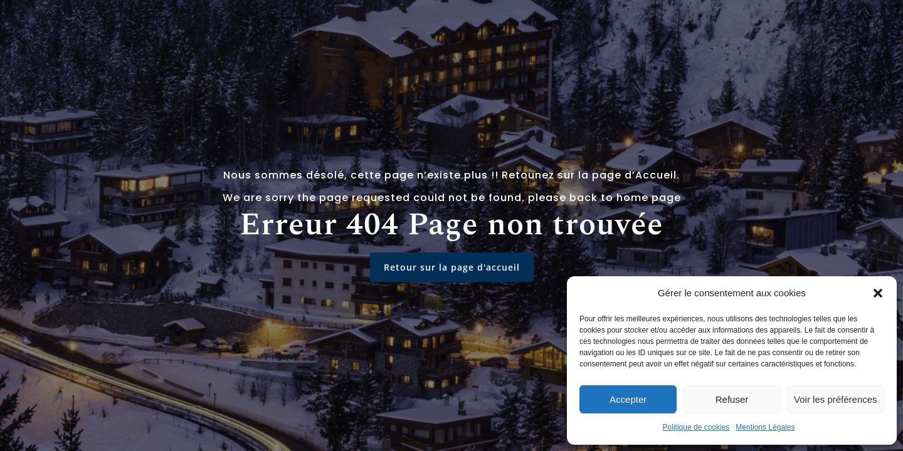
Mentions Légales (765, 427)
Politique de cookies (696, 427)
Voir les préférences (835, 399)
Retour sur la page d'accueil (452, 267)
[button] (878, 293)
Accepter (628, 399)
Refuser (732, 399)
